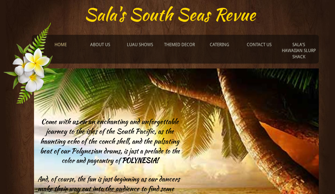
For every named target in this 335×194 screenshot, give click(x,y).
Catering (219, 44)
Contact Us (259, 44)
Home (61, 44)
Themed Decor (179, 44)
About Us (100, 44)
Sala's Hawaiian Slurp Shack (299, 50)
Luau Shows (140, 44)
